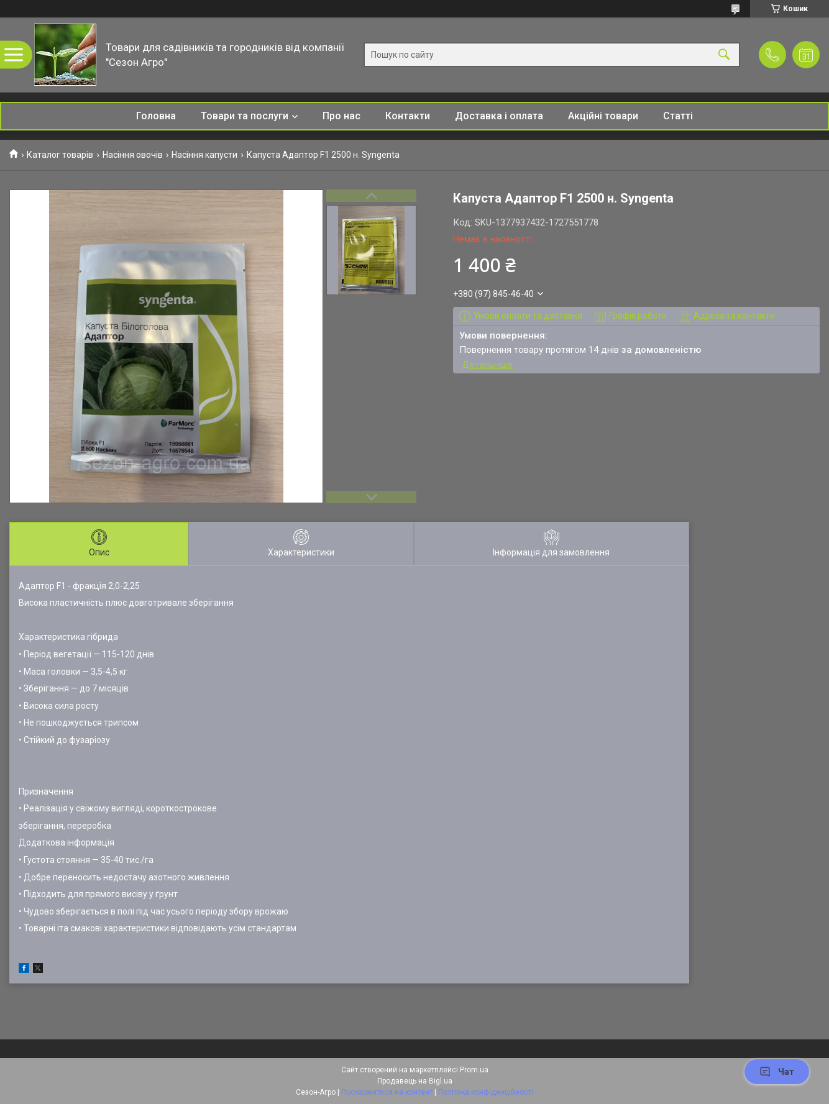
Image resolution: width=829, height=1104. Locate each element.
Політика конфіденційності (485, 1092)
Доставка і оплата (499, 116)
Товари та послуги (244, 116)
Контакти (407, 116)
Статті (678, 116)
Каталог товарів (60, 155)
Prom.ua (474, 1069)
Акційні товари (603, 116)
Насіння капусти (204, 155)
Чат (776, 1071)
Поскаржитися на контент (387, 1092)
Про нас (341, 116)
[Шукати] (724, 54)
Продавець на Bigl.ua (414, 1081)
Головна (156, 116)
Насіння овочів (133, 155)
